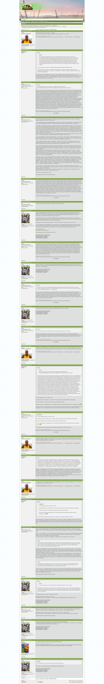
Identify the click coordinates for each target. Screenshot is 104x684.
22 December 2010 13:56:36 (26, 436)
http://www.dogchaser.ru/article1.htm (42, 230)
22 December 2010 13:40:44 (26, 365)
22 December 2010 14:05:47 (26, 455)
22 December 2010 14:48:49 (26, 578)
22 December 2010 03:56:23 (26, 201)
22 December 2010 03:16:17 (26, 178)
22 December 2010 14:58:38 (26, 658)
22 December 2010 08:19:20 (26, 210)
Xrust (22, 212)
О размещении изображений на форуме (29, 27)
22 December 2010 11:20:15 (26, 242)
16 (28, 29)
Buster (22, 84)
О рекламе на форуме (42, 27)
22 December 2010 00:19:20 (26, 50)
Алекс (22, 32)
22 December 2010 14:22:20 (26, 499)
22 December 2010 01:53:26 (26, 82)
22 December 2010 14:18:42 (26, 480)
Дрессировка (42, 29)
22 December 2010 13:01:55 (26, 282)
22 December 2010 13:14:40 (26, 306)
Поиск (37, 21)
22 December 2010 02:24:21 (26, 117)
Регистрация (41, 21)
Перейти (32, 681)
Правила (33, 21)
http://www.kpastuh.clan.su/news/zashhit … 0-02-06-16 (45, 32)
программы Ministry (79, 682)
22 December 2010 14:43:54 (26, 527)
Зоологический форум (78, 680)
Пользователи (27, 21)
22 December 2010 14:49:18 (26, 607)
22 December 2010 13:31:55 (26, 326)
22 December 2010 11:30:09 (26, 262)
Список (22, 21)
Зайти (46, 21)
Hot (22, 118)
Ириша (22, 641)
